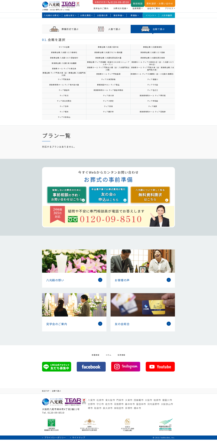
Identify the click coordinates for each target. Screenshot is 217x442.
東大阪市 (110, 402)
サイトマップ (78, 440)
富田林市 (141, 406)
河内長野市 (153, 406)
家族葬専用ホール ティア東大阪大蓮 (64, 84)
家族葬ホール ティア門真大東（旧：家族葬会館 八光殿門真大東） (152, 68)
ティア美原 (152, 106)
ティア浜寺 (64, 106)
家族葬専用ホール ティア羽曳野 (153, 111)
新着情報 (95, 357)
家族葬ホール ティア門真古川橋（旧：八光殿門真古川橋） (108, 68)
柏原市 (157, 402)
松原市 (100, 402)
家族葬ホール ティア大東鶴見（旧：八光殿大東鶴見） (153, 74)
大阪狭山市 (167, 406)
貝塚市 (128, 410)
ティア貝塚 (108, 106)
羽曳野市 (119, 406)
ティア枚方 (64, 95)
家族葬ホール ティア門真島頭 (108, 74)
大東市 (128, 402)
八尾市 (91, 402)
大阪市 (148, 402)
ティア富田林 (64, 90)
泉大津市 (108, 410)
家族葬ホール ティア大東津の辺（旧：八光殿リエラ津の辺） (152, 63)
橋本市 (137, 410)
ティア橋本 (64, 111)
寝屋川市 (167, 402)
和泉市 (97, 410)
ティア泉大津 (108, 95)
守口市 (100, 406)
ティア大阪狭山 (64, 117)
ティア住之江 (152, 90)
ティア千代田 (152, 84)
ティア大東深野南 (108, 79)
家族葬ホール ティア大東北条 (64, 68)
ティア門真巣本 (64, 79)
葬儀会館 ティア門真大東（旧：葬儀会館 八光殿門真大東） (64, 74)
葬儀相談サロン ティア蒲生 (108, 84)
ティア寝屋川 (152, 79)
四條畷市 (139, 402)
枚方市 (109, 406)
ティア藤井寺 (108, 111)
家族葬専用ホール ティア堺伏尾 (153, 95)
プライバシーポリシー (55, 440)
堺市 (90, 410)
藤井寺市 (130, 406)
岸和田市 (119, 410)
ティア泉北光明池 (64, 101)
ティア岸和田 (152, 101)
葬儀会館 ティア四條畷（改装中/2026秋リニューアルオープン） (108, 63)
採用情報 (121, 357)
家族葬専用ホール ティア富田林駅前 (108, 90)
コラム (108, 357)
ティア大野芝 (108, 101)
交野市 (91, 406)
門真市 (120, 402)
